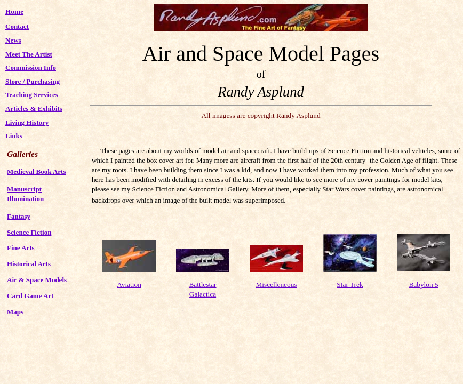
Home (14, 11)
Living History (27, 122)
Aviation (129, 285)
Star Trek (350, 285)
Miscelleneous (276, 285)
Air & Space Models (37, 280)
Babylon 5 (423, 285)
